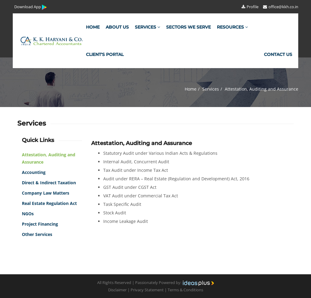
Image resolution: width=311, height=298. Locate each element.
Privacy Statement (147, 290)
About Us (117, 27)
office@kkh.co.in (280, 6)
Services (147, 27)
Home (93, 27)
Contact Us (278, 54)
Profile (250, 6)
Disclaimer (117, 290)
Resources (232, 27)
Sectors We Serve (188, 27)
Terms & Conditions (185, 290)
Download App (30, 7)
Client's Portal (105, 54)
